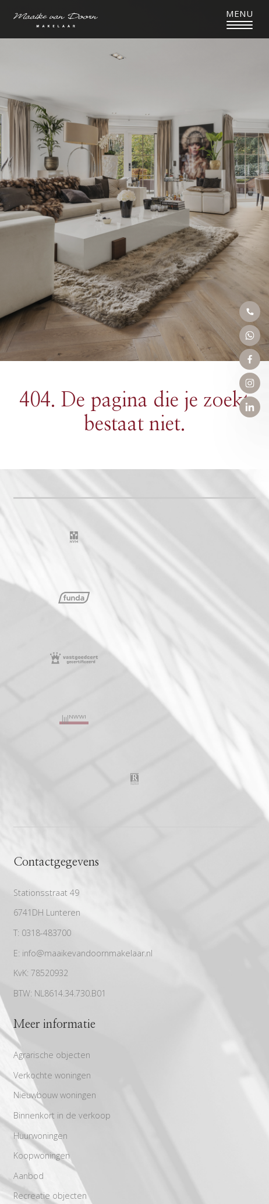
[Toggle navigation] (240, 19)
